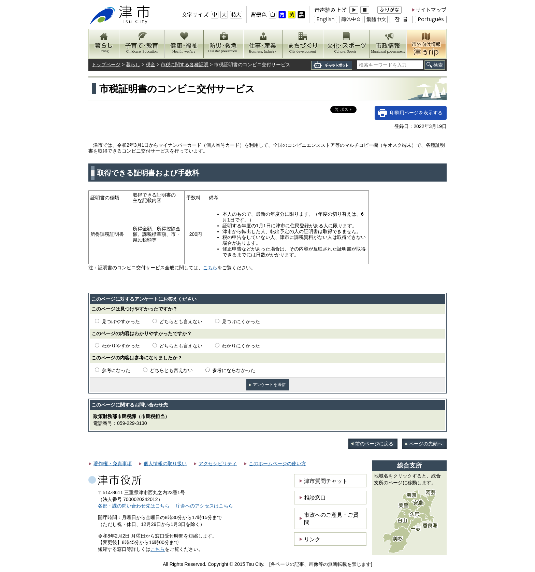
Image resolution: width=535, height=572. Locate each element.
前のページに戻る (374, 443)
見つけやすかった (121, 321)
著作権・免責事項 (112, 463)
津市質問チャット (326, 481)
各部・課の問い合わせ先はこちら (134, 506)
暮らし (133, 64)
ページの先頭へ (426, 443)
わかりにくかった (241, 345)
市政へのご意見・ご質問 (331, 518)
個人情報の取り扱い (165, 463)
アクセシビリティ (218, 463)
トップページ (106, 64)
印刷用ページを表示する (416, 112)
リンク (312, 539)
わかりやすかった (121, 345)
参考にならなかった (233, 370)
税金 (150, 64)
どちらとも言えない (180, 321)
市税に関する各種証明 (184, 64)
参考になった (116, 370)
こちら (210, 267)
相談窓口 (315, 498)
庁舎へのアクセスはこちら (204, 506)
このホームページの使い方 (277, 463)
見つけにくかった (241, 321)
